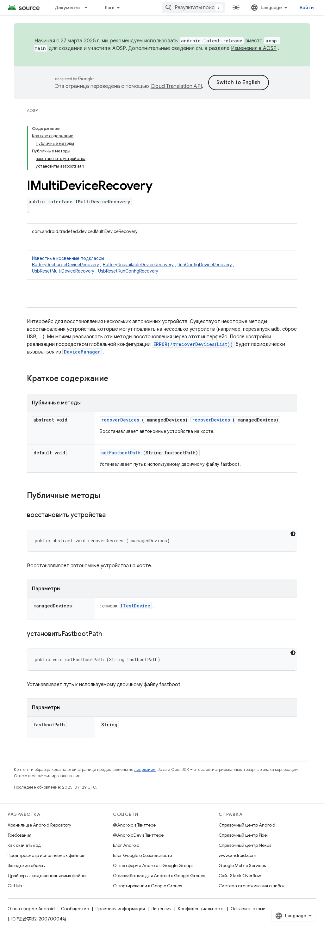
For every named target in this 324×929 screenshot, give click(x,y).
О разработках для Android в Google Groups (159, 875)
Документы (67, 7)
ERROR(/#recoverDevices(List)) (193, 344)
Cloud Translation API (176, 86)
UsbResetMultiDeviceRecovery (63, 271)
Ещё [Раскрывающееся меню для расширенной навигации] (110, 7)
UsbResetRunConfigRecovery (128, 271)
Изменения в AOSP (254, 48)
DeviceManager (82, 352)
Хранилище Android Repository (39, 825)
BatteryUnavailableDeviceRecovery (138, 265)
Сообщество (75, 908)
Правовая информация (120, 908)
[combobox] (193, 7)
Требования (19, 835)
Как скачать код (24, 845)
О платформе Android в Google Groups (153, 865)
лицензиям (145, 769)
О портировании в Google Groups (147, 886)
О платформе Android (31, 908)
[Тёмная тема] (293, 534)
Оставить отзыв (248, 908)
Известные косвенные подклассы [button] (162, 264)
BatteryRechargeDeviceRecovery (65, 265)
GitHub (15, 886)
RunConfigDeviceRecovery (205, 265)
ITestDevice (135, 606)
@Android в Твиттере (134, 825)
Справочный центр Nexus (245, 845)
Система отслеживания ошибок (252, 886)
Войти (307, 7)
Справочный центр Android (247, 825)
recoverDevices (120, 420)
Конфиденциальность (201, 908)
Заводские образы (27, 865)
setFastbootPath (120, 453)
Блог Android (126, 845)
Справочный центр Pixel (243, 835)
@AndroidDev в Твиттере (138, 835)
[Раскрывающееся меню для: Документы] (88, 7)
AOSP (32, 110)
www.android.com (237, 855)
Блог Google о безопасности (142, 855)
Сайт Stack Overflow (240, 875)
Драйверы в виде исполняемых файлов (47, 875)
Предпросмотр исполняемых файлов (46, 855)
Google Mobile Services (242, 865)
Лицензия (161, 908)
